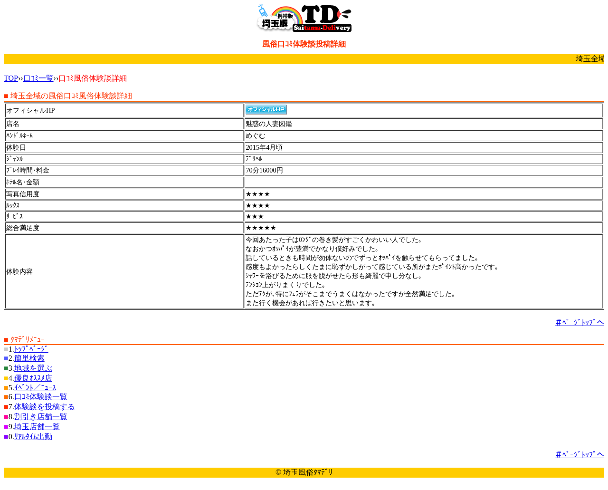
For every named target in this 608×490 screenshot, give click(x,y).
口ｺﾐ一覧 (38, 78)
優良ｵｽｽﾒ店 (33, 378)
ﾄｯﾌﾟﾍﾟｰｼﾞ (31, 349)
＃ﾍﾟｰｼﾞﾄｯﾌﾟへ (579, 322)
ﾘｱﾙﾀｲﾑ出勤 (33, 436)
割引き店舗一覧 (40, 417)
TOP (11, 78)
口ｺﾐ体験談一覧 (40, 397)
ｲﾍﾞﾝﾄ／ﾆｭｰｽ (35, 388)
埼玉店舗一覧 (37, 427)
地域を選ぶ (33, 368)
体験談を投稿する (44, 407)
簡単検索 (29, 358)
